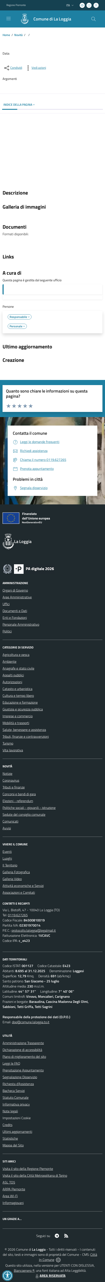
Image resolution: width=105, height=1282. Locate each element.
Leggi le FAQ (11, 1063)
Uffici (6, 603)
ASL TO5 (9, 1182)
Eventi (7, 851)
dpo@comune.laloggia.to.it (30, 1022)
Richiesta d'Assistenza (18, 1083)
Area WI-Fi (10, 1195)
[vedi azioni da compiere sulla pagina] (35, 68)
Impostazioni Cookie (17, 1117)
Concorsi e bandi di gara (19, 794)
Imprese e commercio (18, 716)
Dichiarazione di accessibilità (22, 1049)
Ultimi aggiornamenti (17, 1131)
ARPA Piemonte (14, 1189)
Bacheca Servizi (14, 1090)
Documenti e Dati (15, 610)
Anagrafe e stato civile (18, 668)
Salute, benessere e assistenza (24, 729)
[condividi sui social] (13, 68)
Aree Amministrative (17, 597)
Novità (18, 35)
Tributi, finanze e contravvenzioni (26, 736)
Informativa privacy (16, 1104)
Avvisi (7, 828)
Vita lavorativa (13, 750)
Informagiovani (13, 1202)
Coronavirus (11, 780)
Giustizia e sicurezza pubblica (23, 709)
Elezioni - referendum (18, 800)
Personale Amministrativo (21, 624)
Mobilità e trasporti (16, 722)
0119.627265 (18, 915)
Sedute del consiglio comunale (24, 814)
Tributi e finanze (14, 787)
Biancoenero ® (24, 1270)
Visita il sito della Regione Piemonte (28, 1168)
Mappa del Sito (13, 1145)
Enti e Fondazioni (15, 617)
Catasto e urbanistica (17, 688)
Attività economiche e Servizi (23, 885)
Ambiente (9, 661)
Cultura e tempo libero (18, 695)
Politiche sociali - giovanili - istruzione (29, 807)
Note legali (10, 1111)
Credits (7, 1124)
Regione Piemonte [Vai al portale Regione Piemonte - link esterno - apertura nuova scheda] (16, 5)
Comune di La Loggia (52, 19)
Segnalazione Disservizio (20, 1077)
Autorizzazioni (12, 681)
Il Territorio (10, 865)
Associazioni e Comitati (19, 892)
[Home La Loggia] (43, 19)
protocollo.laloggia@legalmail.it (34, 930)
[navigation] (8, 18)
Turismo (8, 743)
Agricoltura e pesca (16, 654)
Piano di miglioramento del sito (24, 1056)
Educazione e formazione (20, 702)
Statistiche (10, 1138)
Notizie (7, 773)
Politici (7, 631)
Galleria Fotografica (16, 872)
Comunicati (10, 821)
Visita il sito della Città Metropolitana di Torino (35, 1175)
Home (6, 35)
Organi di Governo (15, 590)
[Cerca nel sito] (93, 19)
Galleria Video (12, 878)
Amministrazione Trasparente (23, 1042)
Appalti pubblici (13, 675)
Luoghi (7, 858)
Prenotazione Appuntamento (23, 1070)
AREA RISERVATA (50, 1275)
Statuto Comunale (16, 1097)
